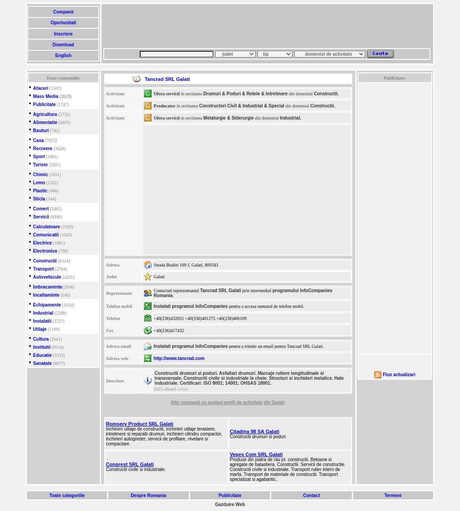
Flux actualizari (399, 374)
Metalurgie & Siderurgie (228, 118)
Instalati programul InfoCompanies (191, 306)
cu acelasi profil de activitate (231, 402)
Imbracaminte (47, 286)
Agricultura (45, 114)
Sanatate (42, 363)
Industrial (43, 313)
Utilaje (40, 329)
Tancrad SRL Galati (220, 290)
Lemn (39, 182)
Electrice (42, 242)
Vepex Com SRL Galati (256, 454)
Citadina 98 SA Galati (254, 431)
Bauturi (41, 130)
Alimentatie (45, 122)
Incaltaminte (46, 295)
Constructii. (326, 93)
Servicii (41, 216)
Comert (41, 208)
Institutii (42, 347)
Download (63, 44)
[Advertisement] (266, 26)
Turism (40, 164)
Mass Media (45, 96)
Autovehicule (47, 277)
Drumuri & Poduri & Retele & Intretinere (245, 93)
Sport (39, 156)
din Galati (274, 402)
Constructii (45, 260)
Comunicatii (46, 234)
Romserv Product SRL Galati (139, 424)
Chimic (40, 174)
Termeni (393, 495)
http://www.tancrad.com (179, 358)
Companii (63, 11)
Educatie (42, 355)
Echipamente (47, 304)
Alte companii (186, 402)
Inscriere (63, 33)
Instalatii (42, 321)
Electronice (45, 251)
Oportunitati (63, 22)
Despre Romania (148, 495)
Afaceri (41, 88)
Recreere (43, 148)
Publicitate (44, 104)
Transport (43, 269)
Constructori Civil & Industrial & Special (241, 105)
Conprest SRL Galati (130, 464)
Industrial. (290, 118)
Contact (311, 495)
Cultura (41, 339)
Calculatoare (46, 226)
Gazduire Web (230, 504)
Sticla (39, 198)
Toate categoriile (67, 495)
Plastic (40, 190)
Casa (38, 140)
